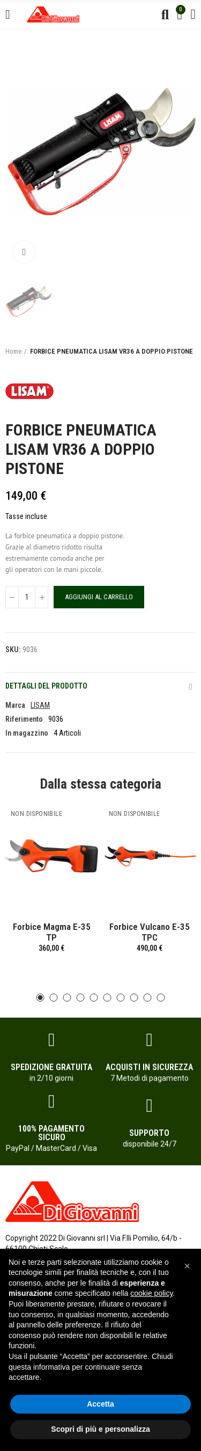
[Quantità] (26, 597)
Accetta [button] (100, 1404)
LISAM (40, 705)
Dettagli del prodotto (46, 686)
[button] (40, 998)
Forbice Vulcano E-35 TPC (149, 932)
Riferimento (24, 719)
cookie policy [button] (151, 1293)
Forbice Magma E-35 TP (52, 932)
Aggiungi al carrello (99, 597)
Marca (15, 705)
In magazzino (26, 733)
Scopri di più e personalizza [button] (100, 1429)
